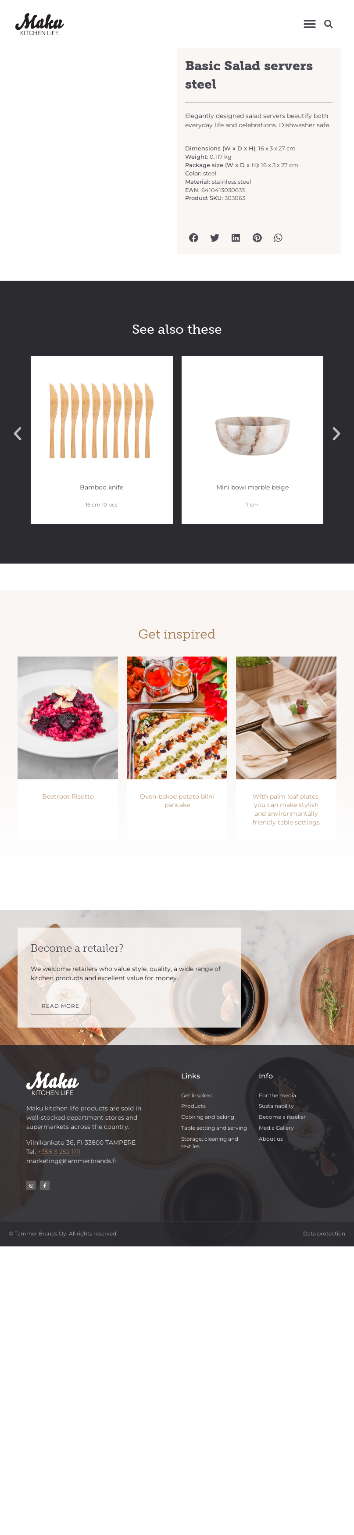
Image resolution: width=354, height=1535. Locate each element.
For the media (277, 1095)
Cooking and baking (207, 1117)
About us (271, 1138)
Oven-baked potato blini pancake (177, 800)
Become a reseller (282, 1117)
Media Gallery (276, 1127)
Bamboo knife (101, 487)
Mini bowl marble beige (252, 487)
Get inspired (197, 1095)
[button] (309, 24)
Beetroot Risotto (68, 796)
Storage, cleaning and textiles (209, 1142)
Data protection (324, 1233)
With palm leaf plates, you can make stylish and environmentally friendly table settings (286, 809)
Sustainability (276, 1106)
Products (193, 1106)
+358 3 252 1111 (59, 1152)
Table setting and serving (214, 1127)
